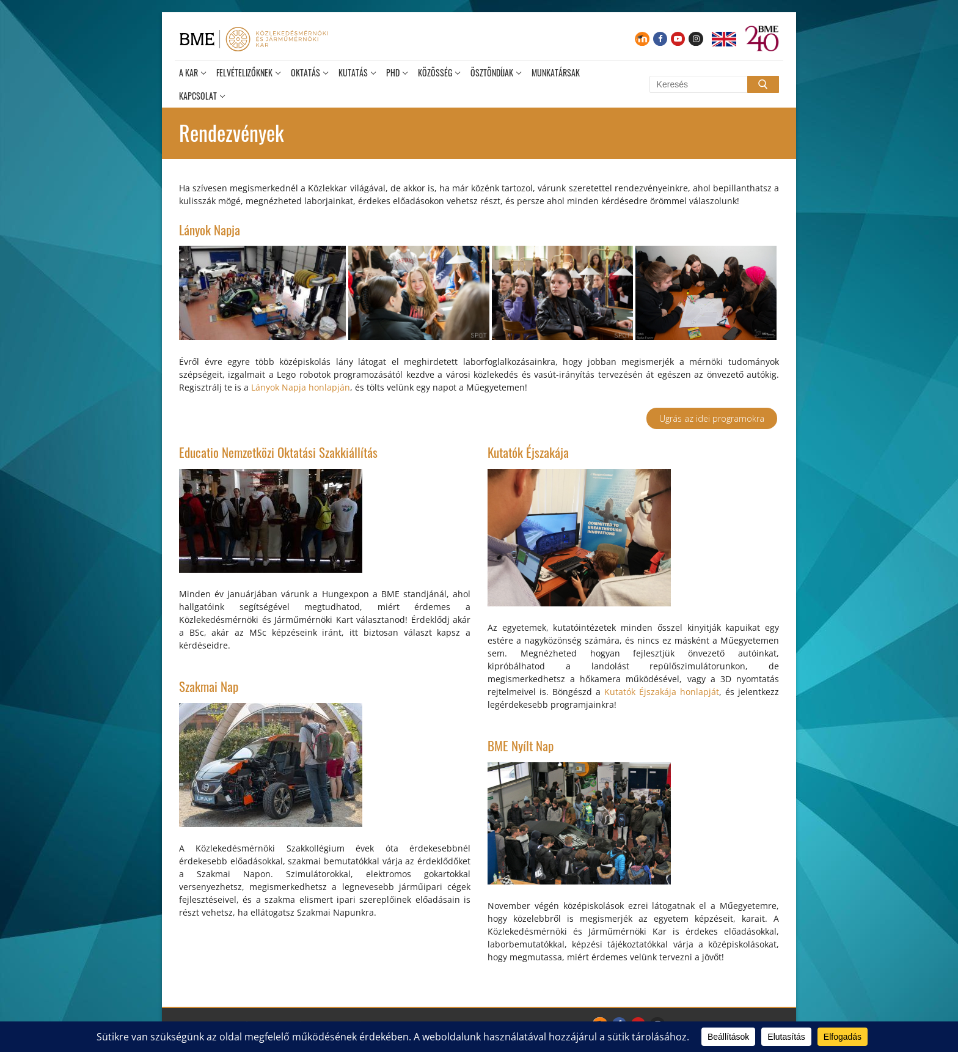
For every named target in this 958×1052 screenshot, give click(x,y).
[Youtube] (678, 39)
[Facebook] (660, 39)
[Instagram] (696, 39)
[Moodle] (642, 39)
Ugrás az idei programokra (711, 418)
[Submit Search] (763, 84)
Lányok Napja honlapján (300, 387)
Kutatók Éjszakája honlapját (661, 691)
